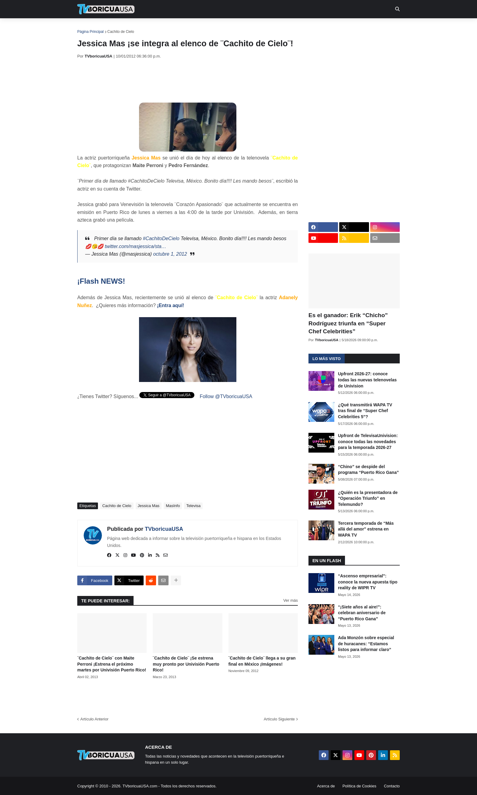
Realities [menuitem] (175, 27)
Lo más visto (326, 358)
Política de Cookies (359, 786)
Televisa (193, 505)
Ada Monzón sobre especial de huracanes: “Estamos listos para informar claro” (366, 643)
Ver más (290, 600)
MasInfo (173, 505)
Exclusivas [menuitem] (269, 27)
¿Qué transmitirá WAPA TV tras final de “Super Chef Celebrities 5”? (365, 410)
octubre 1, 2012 (170, 254)
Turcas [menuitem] (204, 27)
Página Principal (90, 32)
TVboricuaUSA (164, 529)
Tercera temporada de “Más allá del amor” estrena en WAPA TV (366, 529)
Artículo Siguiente (279, 719)
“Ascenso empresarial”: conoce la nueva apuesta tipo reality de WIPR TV (367, 581)
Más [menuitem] (321, 27)
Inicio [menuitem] (88, 27)
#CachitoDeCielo (161, 238)
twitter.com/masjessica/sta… (135, 246)
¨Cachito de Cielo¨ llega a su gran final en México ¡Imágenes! (262, 661)
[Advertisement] (188, 80)
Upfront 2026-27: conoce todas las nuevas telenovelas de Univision (367, 379)
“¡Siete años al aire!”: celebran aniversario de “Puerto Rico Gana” (361, 612)
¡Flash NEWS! (101, 281)
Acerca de (326, 786)
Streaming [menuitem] (234, 27)
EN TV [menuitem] (144, 27)
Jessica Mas (149, 505)
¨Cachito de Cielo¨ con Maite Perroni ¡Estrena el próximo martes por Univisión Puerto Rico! (111, 664)
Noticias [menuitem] (114, 27)
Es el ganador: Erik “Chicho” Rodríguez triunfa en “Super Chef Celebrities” (348, 323)
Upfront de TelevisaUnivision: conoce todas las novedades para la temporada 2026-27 (368, 441)
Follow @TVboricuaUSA (226, 396)
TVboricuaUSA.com (140, 786)
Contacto (392, 786)
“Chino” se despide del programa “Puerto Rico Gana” (368, 469)
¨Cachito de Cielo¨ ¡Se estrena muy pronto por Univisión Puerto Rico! (186, 664)
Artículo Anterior (94, 719)
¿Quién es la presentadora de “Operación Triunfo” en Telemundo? (368, 498)
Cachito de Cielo (120, 32)
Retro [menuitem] (300, 27)
